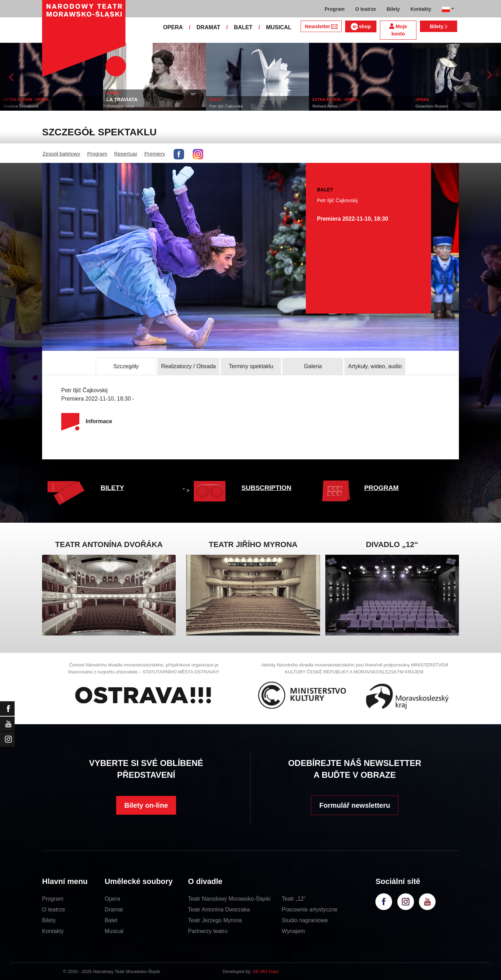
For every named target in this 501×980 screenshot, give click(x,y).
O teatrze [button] (365, 9)
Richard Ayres (324, 106)
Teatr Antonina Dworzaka (219, 909)
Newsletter (321, 26)
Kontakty (53, 931)
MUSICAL (279, 27)
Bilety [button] (393, 9)
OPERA (173, 27)
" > (206, 490)
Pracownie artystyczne (309, 909)
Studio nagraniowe (305, 920)
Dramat (114, 909)
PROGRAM (381, 487)
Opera (112, 899)
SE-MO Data (266, 971)
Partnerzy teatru (208, 931)
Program (97, 154)
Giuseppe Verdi (120, 106)
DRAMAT (208, 27)
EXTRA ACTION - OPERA (26, 99)
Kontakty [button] (421, 9)
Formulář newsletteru (354, 805)
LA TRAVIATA (122, 99)
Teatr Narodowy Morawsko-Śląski (229, 899)
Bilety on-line (146, 805)
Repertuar (125, 154)
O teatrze (53, 909)
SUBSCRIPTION (266, 487)
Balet (111, 920)
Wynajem (293, 931)
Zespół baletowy (61, 154)
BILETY (112, 487)
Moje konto (398, 30)
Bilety (438, 26)
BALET (243, 27)
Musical (114, 931)
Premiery (154, 154)
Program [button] (335, 9)
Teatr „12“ (293, 899)
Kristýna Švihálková (20, 106)
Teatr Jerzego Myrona (215, 920)
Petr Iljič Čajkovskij (226, 106)
